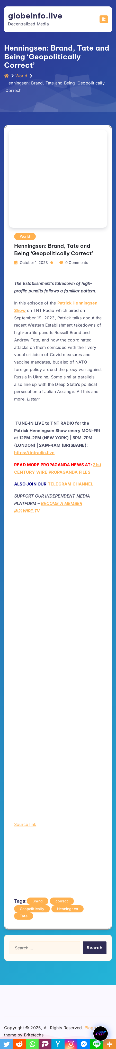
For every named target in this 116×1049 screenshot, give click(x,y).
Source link (25, 824)
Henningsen (67, 909)
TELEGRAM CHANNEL (70, 484)
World (21, 75)
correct (62, 901)
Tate (24, 916)
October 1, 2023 (34, 262)
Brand (37, 901)
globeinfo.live (35, 16)
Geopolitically (32, 909)
